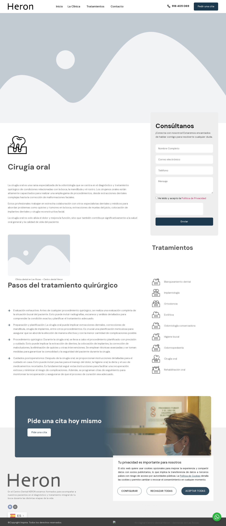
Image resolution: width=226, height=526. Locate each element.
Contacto (117, 6)
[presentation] (179, 224)
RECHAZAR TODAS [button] (161, 491)
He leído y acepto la (182, 213)
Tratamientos (96, 6)
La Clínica (75, 6)
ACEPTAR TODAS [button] (195, 491)
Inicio (59, 6)
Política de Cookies (190, 475)
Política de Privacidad (194, 213)
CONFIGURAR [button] (129, 491)
